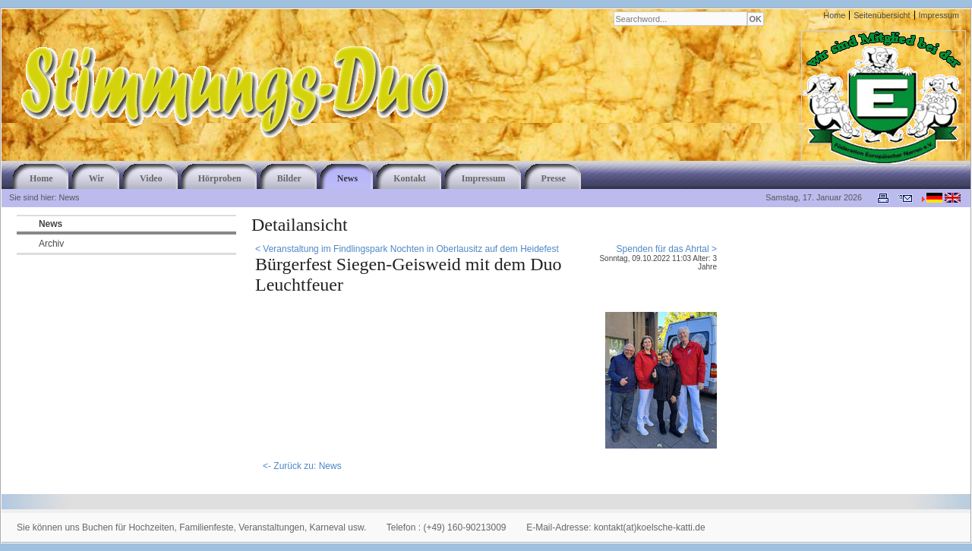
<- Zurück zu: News (302, 466)
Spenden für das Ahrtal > (667, 249)
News (50, 224)
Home (834, 15)
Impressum (939, 15)
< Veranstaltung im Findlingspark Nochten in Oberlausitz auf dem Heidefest (407, 249)
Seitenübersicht (882, 15)
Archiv (51, 243)
